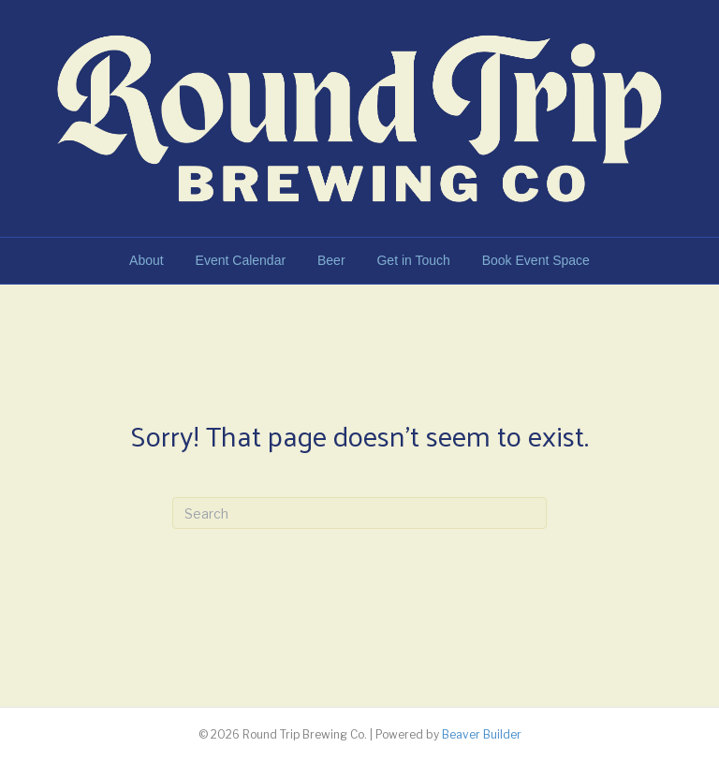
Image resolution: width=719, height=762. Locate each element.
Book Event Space (536, 260)
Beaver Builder (481, 734)
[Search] (359, 513)
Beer (331, 260)
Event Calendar (241, 260)
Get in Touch (412, 260)
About (146, 260)
